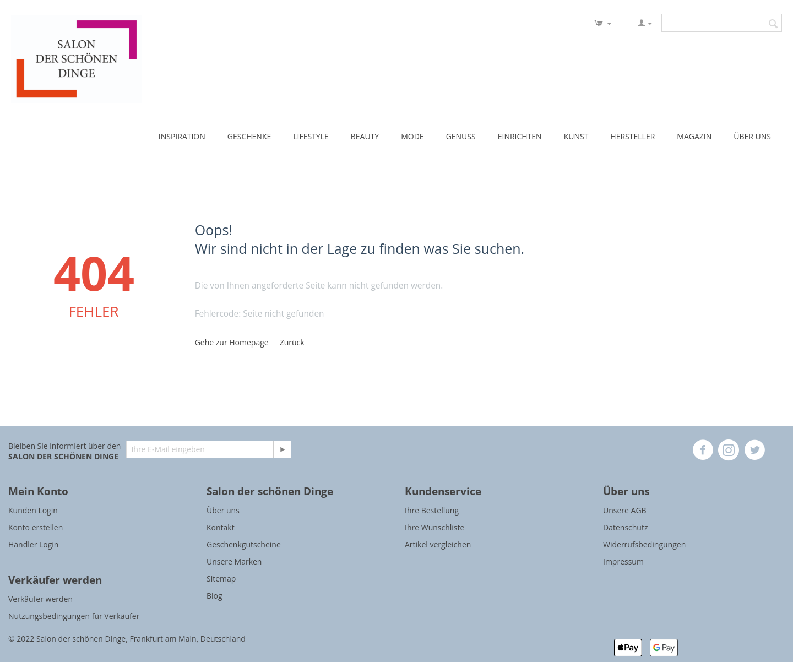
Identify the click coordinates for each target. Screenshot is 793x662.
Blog (214, 595)
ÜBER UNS (752, 136)
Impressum (623, 561)
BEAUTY (365, 136)
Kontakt (221, 527)
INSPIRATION (182, 136)
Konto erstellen (35, 527)
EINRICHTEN (520, 136)
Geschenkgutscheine (244, 544)
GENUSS (461, 136)
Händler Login (33, 544)
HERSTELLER (632, 136)
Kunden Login (33, 510)
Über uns (223, 510)
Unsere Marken (234, 561)
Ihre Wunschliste (434, 527)
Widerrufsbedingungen (644, 544)
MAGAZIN (694, 136)
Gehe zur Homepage (232, 342)
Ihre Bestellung (432, 510)
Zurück (292, 342)
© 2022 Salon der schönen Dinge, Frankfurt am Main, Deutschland (127, 638)
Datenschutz (625, 527)
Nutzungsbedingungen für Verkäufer (73, 616)
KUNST (576, 136)
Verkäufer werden (40, 599)
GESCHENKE (249, 136)
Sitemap (221, 578)
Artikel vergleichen (438, 544)
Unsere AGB (625, 510)
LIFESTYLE (311, 136)
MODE (412, 136)
